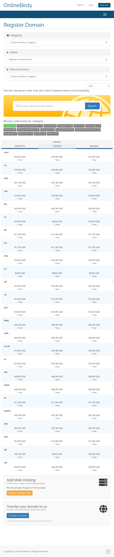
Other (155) (53, 133)
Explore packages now (20, 492)
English (81, 5)
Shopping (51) (10, 133)
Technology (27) (93, 125)
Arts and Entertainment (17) (30, 125)
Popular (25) (9, 125)
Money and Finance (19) (28, 129)
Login (90, 5)
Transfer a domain (18, 515)
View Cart (104, 5)
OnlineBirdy (18, 5)
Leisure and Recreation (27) (88, 129)
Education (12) (47, 129)
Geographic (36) (65, 125)
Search (92, 106)
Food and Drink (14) (64, 129)
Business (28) (50, 125)
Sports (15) (79, 125)
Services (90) (9, 129)
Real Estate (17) (25, 133)
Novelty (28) (40, 133)
